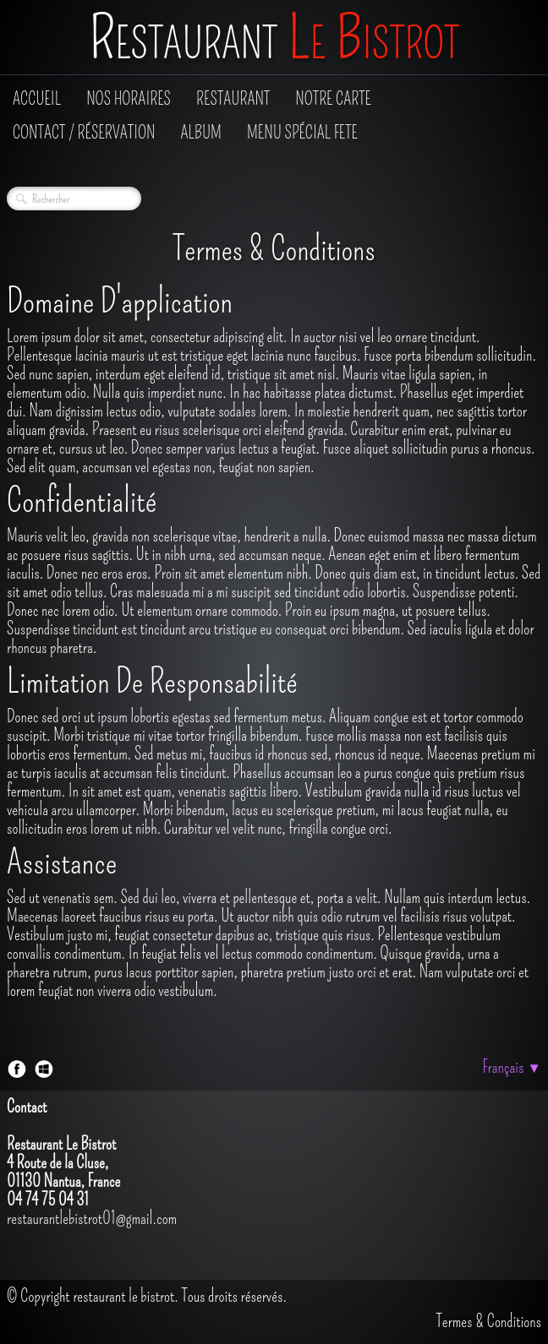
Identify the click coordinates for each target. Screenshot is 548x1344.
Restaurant (233, 99)
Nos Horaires (128, 99)
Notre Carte (333, 99)
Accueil (37, 99)
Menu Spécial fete (302, 132)
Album (201, 132)
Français (511, 1067)
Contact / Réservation (84, 132)
